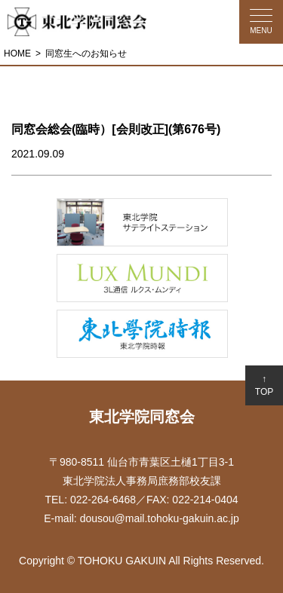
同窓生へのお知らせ (86, 53)
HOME (17, 53)
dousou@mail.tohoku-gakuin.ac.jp (159, 518)
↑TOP (264, 385)
